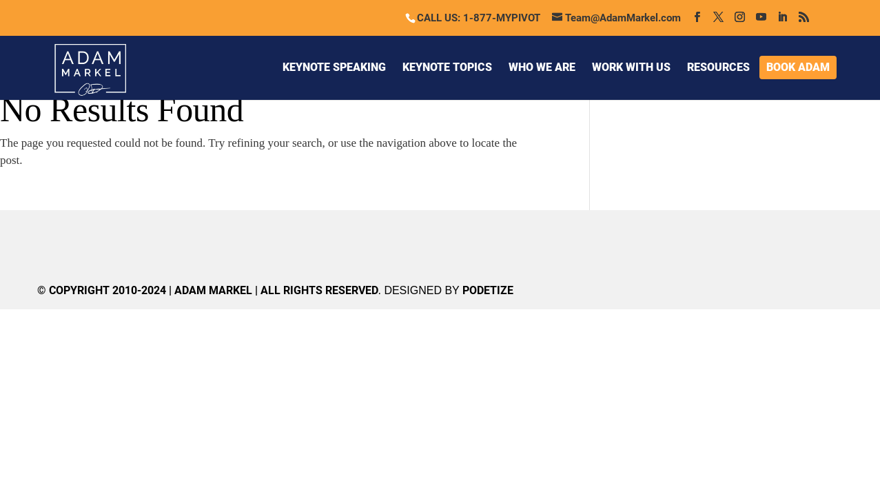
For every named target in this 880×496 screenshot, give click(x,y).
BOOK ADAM (798, 67)
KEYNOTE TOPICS (447, 67)
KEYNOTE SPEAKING (334, 67)
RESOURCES (718, 67)
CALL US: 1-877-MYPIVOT (478, 18)
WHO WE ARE (542, 67)
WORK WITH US (631, 67)
